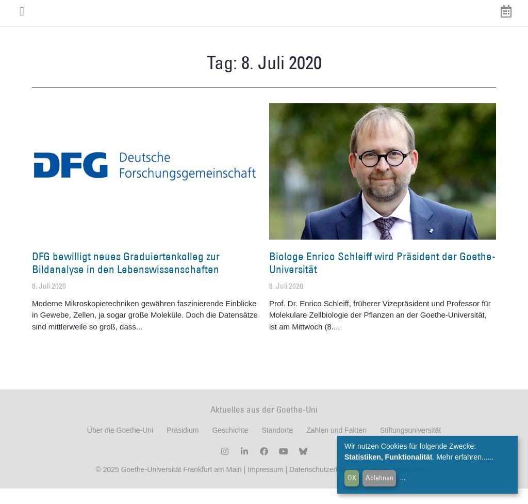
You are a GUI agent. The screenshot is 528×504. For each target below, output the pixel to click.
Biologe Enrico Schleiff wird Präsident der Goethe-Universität (382, 278)
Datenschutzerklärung (324, 485)
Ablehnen (379, 477)
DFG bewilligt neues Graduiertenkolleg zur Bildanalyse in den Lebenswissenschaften (126, 278)
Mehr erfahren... (462, 457)
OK (352, 477)
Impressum (264, 485)
